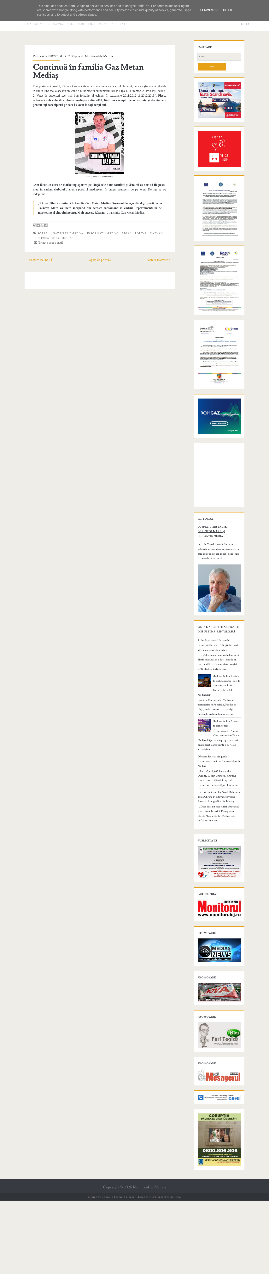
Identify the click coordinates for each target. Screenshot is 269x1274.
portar (137, 220)
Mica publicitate (113, 24)
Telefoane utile (81, 24)
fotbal (39, 220)
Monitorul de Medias (95, 56)
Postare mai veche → (164, 247)
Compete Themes (112, 1270)
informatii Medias (99, 220)
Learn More (209, 10)
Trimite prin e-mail (44, 230)
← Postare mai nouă (34, 247)
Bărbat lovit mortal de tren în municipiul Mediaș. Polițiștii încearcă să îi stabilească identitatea (216, 711)
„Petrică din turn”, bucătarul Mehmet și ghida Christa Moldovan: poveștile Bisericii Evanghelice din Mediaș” (218, 844)
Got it (228, 10)
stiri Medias (59, 225)
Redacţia (55, 24)
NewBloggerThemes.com (165, 1270)
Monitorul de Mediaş (149, 1260)
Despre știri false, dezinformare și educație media (215, 588)
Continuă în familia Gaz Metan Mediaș (98, 67)
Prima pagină (33, 24)
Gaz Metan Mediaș (64, 220)
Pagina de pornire (99, 247)
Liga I (122, 220)
